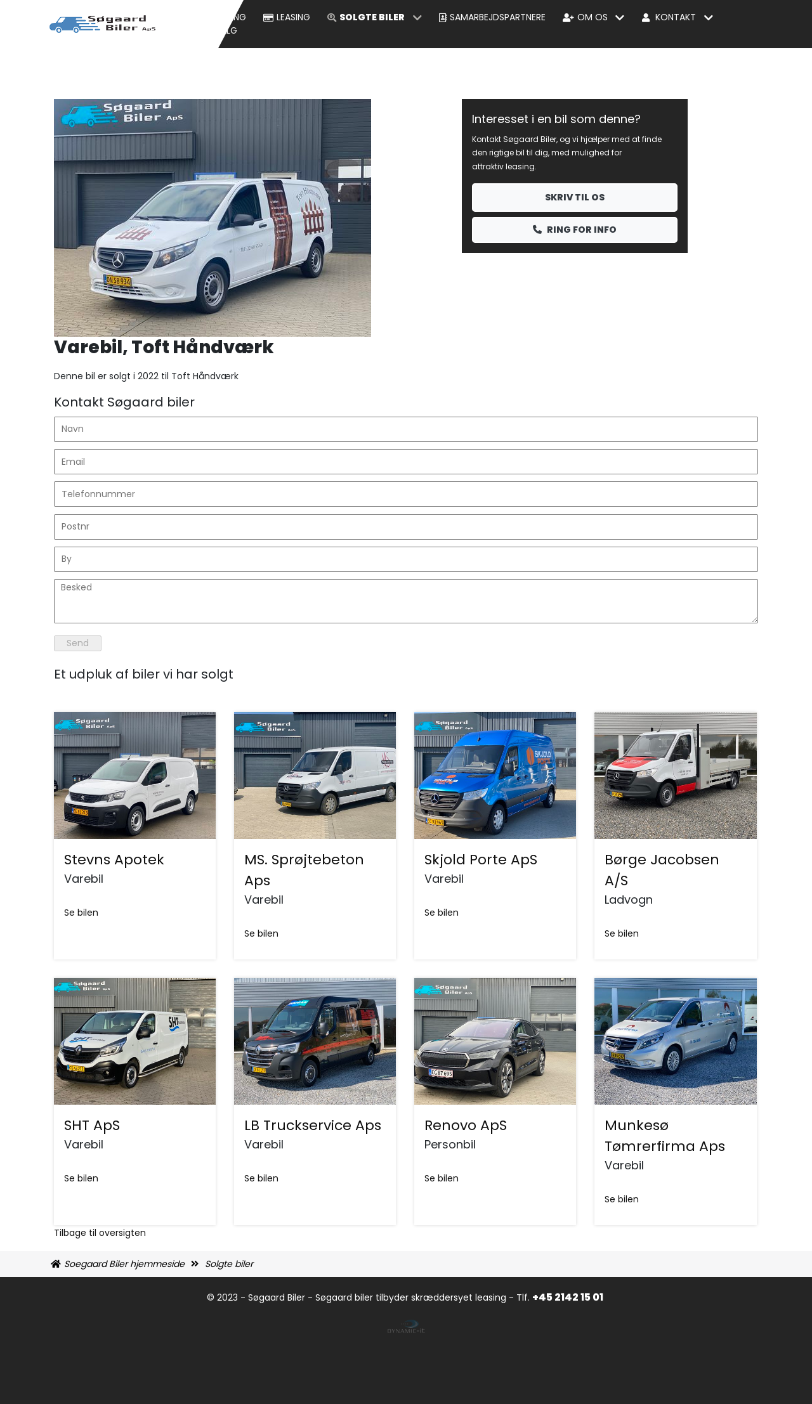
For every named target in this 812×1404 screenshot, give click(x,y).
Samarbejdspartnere (498, 17)
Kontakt (675, 17)
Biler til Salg (208, 30)
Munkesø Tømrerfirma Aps (665, 1135)
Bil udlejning (217, 17)
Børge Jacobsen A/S (662, 870)
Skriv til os (575, 197)
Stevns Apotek (114, 859)
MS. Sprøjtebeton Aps (304, 870)
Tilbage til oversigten (100, 1232)
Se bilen (81, 912)
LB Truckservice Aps (312, 1125)
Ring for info (575, 229)
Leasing (293, 17)
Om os (592, 17)
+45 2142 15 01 (568, 1297)
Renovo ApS (465, 1125)
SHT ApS (92, 1125)
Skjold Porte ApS (480, 859)
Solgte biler (372, 17)
